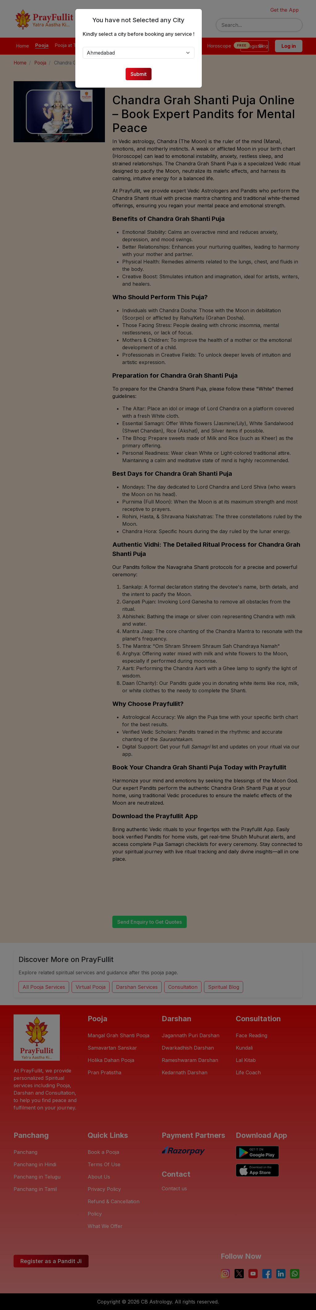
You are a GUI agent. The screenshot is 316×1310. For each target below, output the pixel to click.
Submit (141, 74)
